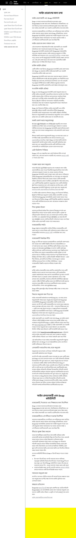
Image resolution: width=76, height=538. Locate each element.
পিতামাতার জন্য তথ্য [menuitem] (10, 43)
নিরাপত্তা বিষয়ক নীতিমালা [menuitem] (11, 16)
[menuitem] (12, 9)
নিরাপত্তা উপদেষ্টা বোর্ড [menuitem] (10, 22)
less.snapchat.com (40, 325)
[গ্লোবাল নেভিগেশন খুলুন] (6, 2)
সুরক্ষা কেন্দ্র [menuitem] (7, 12)
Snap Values (16, 3)
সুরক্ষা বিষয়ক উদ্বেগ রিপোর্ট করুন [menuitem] (13, 25)
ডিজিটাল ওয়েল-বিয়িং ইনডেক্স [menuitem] (12, 37)
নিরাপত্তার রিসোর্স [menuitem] (9, 19)
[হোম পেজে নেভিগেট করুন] (11, 2)
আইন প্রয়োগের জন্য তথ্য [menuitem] (11, 47)
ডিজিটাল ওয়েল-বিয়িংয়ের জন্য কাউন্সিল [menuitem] (12, 33)
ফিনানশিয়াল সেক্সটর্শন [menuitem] (10, 40)
